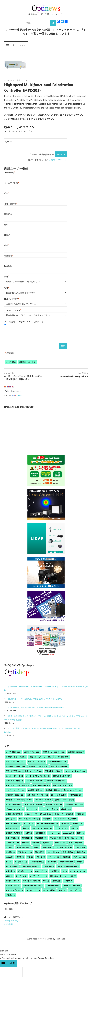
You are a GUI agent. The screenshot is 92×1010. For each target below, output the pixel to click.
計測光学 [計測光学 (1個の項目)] (10, 871)
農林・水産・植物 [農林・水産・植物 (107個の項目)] (41, 785)
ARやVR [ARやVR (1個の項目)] (68, 880)
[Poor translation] (12, 963)
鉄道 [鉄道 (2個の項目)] (79, 861)
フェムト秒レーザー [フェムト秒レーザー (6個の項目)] (63, 847)
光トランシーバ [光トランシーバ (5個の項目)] (25, 852)
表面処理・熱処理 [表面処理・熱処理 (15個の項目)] (14, 833)
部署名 (7, 235)
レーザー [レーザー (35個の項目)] (32, 809)
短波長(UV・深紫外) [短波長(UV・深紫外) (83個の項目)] (14, 795)
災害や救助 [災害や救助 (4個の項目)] (68, 852)
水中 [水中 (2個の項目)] (8, 861)
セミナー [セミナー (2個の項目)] (51, 861)
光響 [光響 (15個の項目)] (28, 833)
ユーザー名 (9, 173)
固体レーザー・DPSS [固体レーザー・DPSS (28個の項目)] (64, 814)
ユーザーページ (11, 920)
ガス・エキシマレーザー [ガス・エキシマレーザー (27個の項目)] (29, 818)
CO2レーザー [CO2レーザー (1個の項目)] (41, 871)
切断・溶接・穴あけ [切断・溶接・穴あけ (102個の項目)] (62, 785)
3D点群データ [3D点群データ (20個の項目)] (12, 828)
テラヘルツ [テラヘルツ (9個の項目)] (60, 842)
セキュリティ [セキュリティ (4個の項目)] (53, 852)
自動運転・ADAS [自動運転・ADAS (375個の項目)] (76, 752)
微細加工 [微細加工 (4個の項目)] (81, 852)
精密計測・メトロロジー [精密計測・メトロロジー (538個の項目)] (54, 752)
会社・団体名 (10, 204)
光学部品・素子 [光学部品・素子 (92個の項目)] (35, 790)
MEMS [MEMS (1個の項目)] (62, 890)
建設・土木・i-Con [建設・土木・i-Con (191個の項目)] (59, 766)
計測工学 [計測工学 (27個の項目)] (10, 818)
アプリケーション (12, 310)
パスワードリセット (58, 160)
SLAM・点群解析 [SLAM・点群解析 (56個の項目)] (13, 804)
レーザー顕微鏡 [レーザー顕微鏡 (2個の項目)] (37, 861)
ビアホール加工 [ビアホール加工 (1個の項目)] (12, 885)
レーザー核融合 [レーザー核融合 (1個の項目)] (53, 885)
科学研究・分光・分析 (27, 362)
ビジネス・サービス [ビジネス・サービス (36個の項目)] (14, 809)
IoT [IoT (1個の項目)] (64, 871)
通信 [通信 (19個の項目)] (26, 828)
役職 (6, 245)
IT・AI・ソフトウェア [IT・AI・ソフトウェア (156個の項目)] (75, 771)
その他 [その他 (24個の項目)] (65, 823)
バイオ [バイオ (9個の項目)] (35, 842)
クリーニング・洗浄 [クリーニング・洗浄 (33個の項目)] (49, 809)
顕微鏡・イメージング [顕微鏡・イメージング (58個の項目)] (64, 799)
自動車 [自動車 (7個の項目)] (9, 847)
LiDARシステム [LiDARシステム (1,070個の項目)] (31, 752)
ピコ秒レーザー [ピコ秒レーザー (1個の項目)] (25, 871)
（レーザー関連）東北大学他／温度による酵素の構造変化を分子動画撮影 (35, 707)
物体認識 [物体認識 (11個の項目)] (27, 838)
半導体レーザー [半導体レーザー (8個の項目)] (75, 842)
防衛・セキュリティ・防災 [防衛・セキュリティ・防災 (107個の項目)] (17, 785)
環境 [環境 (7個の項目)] (36, 847)
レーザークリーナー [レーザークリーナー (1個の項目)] (38, 876)
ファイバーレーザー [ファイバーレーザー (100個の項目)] (15, 790)
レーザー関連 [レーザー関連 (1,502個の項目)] (13, 752)
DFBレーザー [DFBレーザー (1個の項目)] (74, 890)
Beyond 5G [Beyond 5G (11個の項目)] (68, 833)
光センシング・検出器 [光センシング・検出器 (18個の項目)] (42, 828)
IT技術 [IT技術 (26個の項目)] (47, 818)
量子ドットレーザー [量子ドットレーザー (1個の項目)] (72, 885)
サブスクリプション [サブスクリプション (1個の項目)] (14, 890)
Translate (17, 395)
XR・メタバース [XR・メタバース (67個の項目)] (58, 795)
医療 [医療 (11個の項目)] (80, 833)
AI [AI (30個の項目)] (27, 814)
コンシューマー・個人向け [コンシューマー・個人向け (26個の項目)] (66, 818)
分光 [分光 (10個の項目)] (25, 842)
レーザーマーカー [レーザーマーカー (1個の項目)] (77, 871)
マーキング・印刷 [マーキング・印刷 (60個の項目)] (43, 799)
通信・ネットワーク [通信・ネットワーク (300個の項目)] (15, 761)
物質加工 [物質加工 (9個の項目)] (47, 842)
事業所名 (8, 214)
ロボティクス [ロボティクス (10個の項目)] (12, 842)
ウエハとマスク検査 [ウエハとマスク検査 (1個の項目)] (31, 880)
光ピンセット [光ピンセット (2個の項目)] (79, 857)
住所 (6, 225)
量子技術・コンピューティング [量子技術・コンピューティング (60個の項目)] (19, 799)
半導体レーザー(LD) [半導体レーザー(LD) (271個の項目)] (57, 761)
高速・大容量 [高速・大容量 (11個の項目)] (12, 838)
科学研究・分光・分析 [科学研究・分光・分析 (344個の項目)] (16, 757)
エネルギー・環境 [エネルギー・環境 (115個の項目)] (34, 780)
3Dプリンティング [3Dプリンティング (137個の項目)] (61, 776)
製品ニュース (22, 80)
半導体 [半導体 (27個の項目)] (80, 814)
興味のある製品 (11, 299)
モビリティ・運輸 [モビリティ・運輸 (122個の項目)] (14, 780)
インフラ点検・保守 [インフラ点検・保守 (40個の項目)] (33, 804)
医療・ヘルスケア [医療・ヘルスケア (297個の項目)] (36, 761)
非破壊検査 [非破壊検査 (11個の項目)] (40, 838)
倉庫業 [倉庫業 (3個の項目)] (66, 857)
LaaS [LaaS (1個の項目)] (46, 880)
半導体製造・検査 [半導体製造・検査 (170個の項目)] (53, 771)
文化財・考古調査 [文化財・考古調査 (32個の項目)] (14, 814)
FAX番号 (8, 266)
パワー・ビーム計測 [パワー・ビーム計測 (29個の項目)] (42, 814)
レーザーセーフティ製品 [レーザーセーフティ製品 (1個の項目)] (33, 885)
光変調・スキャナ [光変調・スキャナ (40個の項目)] (54, 804)
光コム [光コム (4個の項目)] (9, 857)
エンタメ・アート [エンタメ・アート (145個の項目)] (14, 776)
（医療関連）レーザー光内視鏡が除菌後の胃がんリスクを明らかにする (35, 698)
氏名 (6, 193)
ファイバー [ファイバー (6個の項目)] (80, 847)
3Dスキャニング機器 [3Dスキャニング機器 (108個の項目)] (56, 780)
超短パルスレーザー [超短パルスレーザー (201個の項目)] (38, 766)
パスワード (9, 142)
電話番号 (8, 256)
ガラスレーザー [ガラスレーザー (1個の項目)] (33, 890)
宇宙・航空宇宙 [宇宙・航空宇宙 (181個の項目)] (13, 771)
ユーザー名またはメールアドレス (19, 131)
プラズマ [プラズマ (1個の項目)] (10, 895)
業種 (6, 277)
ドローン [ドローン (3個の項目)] (40, 857)
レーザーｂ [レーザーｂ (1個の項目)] (21, 876)
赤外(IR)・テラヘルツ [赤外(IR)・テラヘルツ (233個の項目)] (15, 766)
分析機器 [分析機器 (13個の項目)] (40, 833)
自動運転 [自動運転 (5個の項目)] (10, 852)
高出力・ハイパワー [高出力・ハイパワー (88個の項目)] (72, 790)
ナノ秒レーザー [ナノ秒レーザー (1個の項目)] (12, 880)
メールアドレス (11, 183)
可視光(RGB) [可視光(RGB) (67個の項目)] (75, 795)
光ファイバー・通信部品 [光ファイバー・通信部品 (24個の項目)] (47, 823)
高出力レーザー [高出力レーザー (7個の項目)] (23, 847)
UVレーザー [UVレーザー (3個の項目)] (53, 857)
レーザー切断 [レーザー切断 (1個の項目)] (49, 890)
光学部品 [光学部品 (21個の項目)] (77, 823)
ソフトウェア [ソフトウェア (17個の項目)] (61, 828)
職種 (6, 288)
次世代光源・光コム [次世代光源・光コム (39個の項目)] (74, 804)
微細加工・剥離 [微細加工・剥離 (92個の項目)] (53, 790)
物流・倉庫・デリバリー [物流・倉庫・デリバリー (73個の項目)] (37, 795)
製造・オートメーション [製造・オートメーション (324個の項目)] (40, 757)
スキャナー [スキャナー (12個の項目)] (54, 833)
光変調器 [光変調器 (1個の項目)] (56, 880)
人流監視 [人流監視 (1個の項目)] (54, 871)
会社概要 (8, 924)
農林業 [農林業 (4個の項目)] (20, 857)
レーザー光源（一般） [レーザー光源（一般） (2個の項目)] (31, 866)
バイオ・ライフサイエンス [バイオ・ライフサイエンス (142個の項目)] (38, 776)
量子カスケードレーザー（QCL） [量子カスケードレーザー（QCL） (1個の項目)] (63, 876)
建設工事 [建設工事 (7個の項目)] (47, 847)
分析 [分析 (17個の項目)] (74, 828)
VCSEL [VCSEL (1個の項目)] (9, 876)
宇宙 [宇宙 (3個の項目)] (30, 857)
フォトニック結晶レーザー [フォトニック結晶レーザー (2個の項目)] (68, 866)
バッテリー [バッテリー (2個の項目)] (49, 866)
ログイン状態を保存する (43, 154)
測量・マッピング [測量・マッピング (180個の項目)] (33, 771)
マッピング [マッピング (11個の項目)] (55, 838)
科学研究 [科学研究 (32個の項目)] (66, 809)
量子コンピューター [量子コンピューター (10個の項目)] (73, 838)
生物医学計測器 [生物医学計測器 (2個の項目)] (66, 861)
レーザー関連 (11, 362)
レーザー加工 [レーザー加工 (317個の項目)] (61, 757)
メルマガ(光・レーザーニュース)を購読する (23, 322)
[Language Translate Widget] (13, 391)
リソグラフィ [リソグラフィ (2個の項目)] (21, 861)
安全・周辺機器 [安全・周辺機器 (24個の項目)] (13, 823)
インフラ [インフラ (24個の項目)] (28, 823)
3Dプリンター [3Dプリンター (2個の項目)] (12, 866)
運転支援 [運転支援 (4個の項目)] (39, 852)
